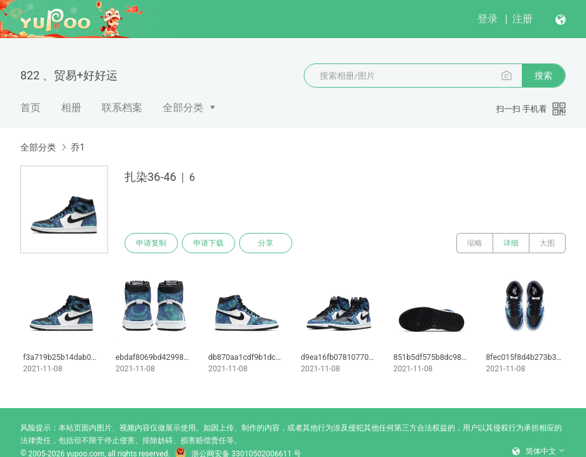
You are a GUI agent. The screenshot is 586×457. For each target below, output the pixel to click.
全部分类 (183, 108)
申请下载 (208, 243)
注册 (522, 19)
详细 (511, 243)
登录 (487, 19)
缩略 (474, 243)
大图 (547, 243)
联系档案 (122, 108)
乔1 (78, 147)
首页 (30, 108)
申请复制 (151, 243)
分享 (265, 243)
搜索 (543, 75)
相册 (71, 108)
